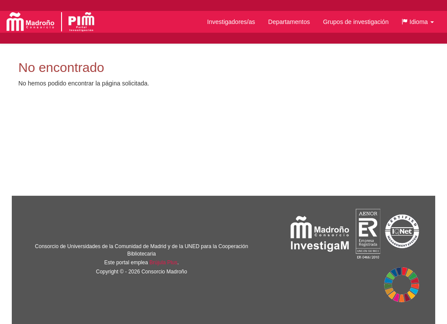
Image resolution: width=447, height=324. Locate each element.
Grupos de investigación (356, 21)
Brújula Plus (163, 262)
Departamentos (289, 21)
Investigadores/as (231, 21)
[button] (417, 22)
